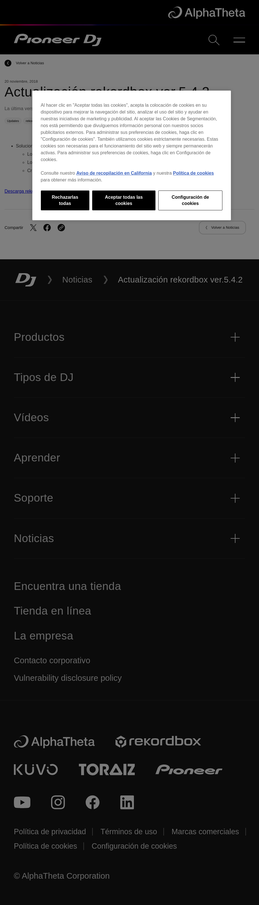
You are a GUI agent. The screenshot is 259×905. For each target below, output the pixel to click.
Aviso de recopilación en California (114, 173)
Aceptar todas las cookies (124, 200)
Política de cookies (193, 173)
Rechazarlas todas (65, 200)
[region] (131, 156)
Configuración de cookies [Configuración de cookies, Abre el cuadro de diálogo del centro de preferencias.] (190, 200)
